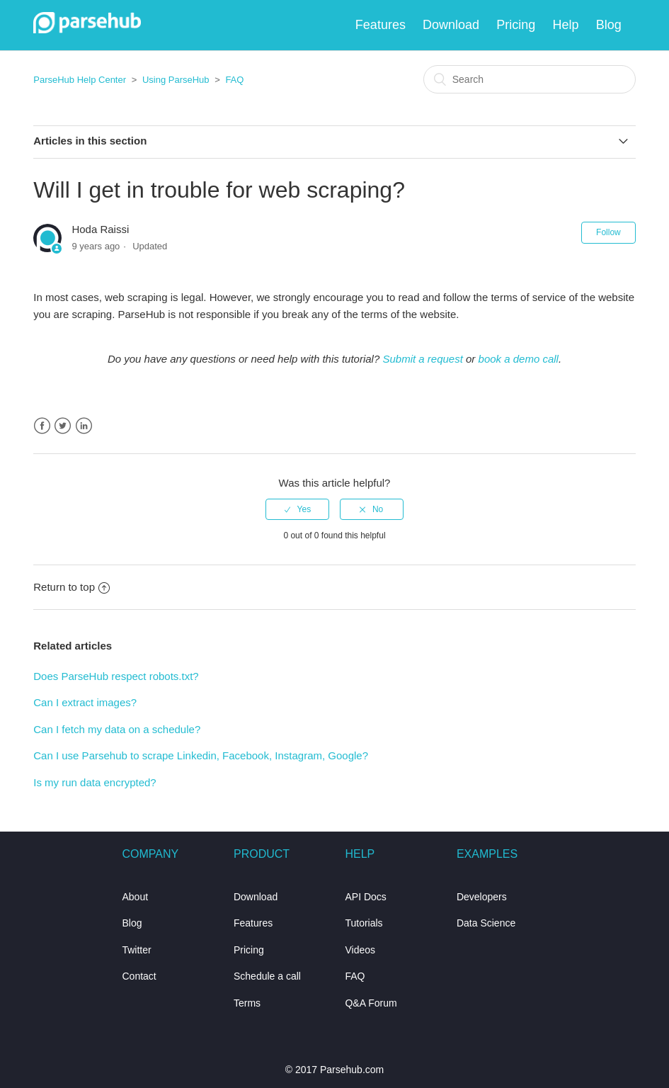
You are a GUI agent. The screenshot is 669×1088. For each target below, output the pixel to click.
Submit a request (422, 359)
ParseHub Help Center (79, 79)
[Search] (529, 79)
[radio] (297, 509)
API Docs (365, 896)
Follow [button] (608, 232)
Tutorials (363, 923)
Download (451, 25)
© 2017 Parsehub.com (334, 1069)
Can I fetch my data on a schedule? (116, 729)
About (135, 896)
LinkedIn (84, 426)
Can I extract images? (85, 702)
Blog (609, 25)
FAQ (234, 79)
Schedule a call (267, 976)
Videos (360, 950)
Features (380, 25)
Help (566, 25)
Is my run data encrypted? (94, 782)
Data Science (486, 923)
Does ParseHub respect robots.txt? (115, 676)
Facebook (42, 426)
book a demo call (519, 359)
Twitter (63, 426)
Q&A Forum (370, 1003)
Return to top (71, 587)
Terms (247, 1003)
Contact (139, 976)
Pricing (515, 25)
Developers (482, 896)
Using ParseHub (176, 79)
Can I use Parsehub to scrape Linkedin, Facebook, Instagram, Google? (200, 755)
